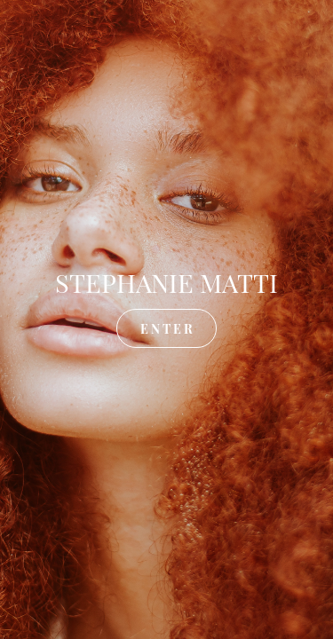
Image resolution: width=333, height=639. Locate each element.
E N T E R (166, 328)
